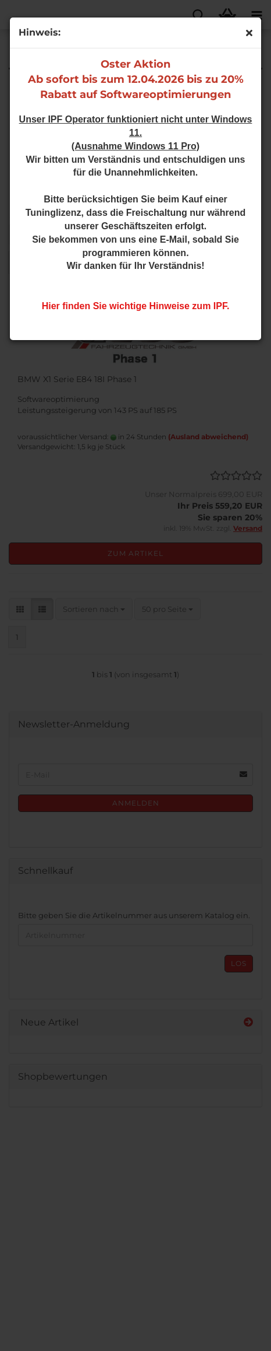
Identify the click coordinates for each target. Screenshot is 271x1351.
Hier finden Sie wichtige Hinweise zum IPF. (136, 306)
